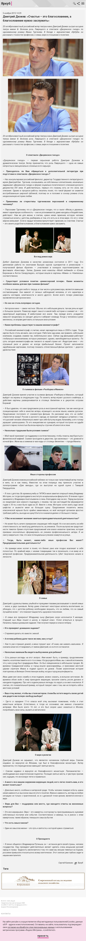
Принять (43, 935)
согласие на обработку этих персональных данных (31, 927)
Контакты (6, 914)
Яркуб (6, 3)
